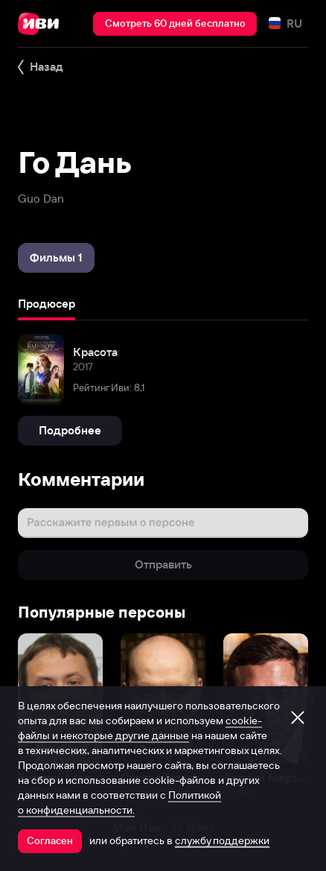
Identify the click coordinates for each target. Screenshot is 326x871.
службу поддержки (222, 840)
